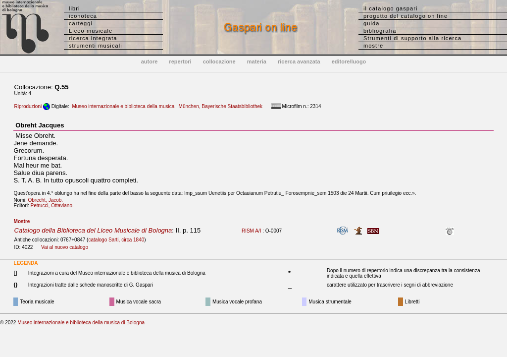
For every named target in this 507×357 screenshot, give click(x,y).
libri (74, 8)
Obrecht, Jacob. (47, 200)
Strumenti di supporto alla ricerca (412, 38)
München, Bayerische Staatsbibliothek (221, 106)
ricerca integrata (93, 38)
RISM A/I (251, 231)
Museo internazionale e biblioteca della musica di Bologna (81, 322)
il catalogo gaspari (390, 8)
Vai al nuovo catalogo (64, 247)
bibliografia (379, 31)
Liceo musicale (90, 31)
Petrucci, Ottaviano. (54, 205)
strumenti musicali (95, 46)
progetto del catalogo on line (405, 16)
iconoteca (83, 16)
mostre (373, 46)
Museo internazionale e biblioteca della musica (123, 106)
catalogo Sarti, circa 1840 (116, 239)
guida (371, 23)
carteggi (81, 23)
